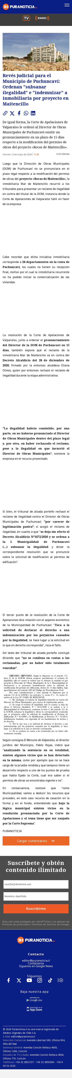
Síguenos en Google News (36, 966)
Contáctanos (36, 963)
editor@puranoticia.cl (36, 960)
